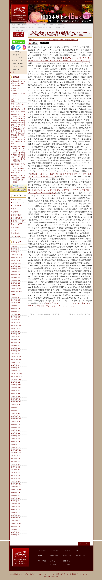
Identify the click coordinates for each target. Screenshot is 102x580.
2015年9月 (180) (16, 263)
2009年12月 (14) (16, 399)
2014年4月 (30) (15, 311)
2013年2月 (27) (15, 351)
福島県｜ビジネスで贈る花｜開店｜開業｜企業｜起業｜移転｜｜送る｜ (18, 179)
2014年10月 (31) (16, 294)
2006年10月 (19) (16, 489)
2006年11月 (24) (16, 487)
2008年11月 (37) (16, 419)
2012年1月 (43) (15, 371)
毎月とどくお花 (18, 221)
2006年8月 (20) (15, 495)
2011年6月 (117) (16, 388)
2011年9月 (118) (16, 379)
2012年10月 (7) (15, 362)
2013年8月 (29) (15, 334)
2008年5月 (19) (15, 436)
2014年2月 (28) (15, 317)
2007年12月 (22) (16, 450)
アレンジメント (18, 202)
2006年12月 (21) (16, 484)
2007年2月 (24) (15, 478)
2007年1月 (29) (15, 481)
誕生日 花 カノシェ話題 (18, 89)
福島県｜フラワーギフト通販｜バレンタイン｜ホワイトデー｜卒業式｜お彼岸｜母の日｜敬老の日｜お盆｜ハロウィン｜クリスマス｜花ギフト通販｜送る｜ (18, 154)
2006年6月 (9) (15, 501)
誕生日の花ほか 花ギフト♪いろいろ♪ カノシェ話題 (18, 83)
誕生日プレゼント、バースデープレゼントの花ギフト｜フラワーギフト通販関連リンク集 (53, 40)
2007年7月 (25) (15, 464)
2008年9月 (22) (15, 424)
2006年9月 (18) (15, 492)
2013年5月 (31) (15, 342)
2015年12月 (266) (16, 255)
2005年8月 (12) (15, 529)
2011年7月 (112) (16, 385)
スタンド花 (17, 205)
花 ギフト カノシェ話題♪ (18, 100)
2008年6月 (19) (15, 433)
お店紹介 (16, 227)
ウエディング (17, 218)
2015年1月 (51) (15, 286)
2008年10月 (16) (16, 422)
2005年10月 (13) (16, 523)
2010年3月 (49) (15, 390)
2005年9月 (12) (15, 526)
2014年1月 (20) (15, 320)
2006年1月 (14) (15, 515)
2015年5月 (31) (15, 274)
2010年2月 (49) (15, 393)
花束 (14, 209)
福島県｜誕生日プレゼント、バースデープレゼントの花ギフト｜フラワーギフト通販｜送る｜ (18, 168)
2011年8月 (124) (16, 382)
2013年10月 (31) (16, 328)
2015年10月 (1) (15, 260)
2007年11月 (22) (16, 453)
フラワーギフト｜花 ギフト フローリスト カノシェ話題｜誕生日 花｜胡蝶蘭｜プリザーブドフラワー (55, 574)
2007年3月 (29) (15, 475)
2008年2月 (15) (15, 444)
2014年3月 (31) (15, 314)
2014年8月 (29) (15, 300)
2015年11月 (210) (16, 257)
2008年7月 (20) (15, 430)
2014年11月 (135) (16, 291)
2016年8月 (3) (15, 249)
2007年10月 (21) (16, 455)
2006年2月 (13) (15, 512)
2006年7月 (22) (15, 498)
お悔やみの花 (17, 215)
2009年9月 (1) (15, 407)
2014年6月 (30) (15, 305)
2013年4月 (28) (15, 345)
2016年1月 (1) (15, 252)
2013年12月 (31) (16, 322)
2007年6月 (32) (15, 467)
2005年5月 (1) (15, 535)
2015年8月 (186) (16, 266)
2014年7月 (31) (15, 303)
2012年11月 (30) (16, 359)
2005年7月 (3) (15, 532)
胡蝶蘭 (15, 212)
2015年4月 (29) (15, 277)
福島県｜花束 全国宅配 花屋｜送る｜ (18, 110)
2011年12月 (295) (16, 373)
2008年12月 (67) (16, 416)
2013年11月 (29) (16, 325)
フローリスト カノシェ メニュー (18, 105)
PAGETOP (85, 543)
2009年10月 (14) (16, 405)
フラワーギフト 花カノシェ (18, 95)
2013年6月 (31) (15, 339)
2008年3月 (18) (15, 441)
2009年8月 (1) (15, 410)
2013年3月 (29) (15, 348)
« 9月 (12, 72)
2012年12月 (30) (16, 356)
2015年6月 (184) (16, 272)
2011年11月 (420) (16, 376)
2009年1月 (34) (15, 413)
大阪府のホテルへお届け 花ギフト (80, 314)
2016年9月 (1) (15, 246)
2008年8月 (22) (15, 427)
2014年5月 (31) (15, 308)
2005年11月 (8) (15, 521)
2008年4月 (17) (15, 439)
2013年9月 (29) (15, 331)
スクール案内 (17, 224)
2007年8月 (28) (15, 461)
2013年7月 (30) (15, 337)
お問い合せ (17, 233)
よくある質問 (16, 236)
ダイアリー (15, 230)
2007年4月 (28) (15, 472)
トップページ (17, 199)
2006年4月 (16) (15, 507)
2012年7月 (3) (15, 365)
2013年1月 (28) (15, 354)
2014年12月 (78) (16, 288)
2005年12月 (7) (15, 518)
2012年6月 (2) (15, 368)
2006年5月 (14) (15, 504)
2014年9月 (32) (15, 297)
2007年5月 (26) (15, 470)
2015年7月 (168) (16, 269)
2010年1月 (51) (15, 396)
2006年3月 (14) (15, 509)
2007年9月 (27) (15, 458)
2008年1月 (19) (15, 447)
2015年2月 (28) (15, 283)
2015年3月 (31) (15, 280)
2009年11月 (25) (16, 402)
